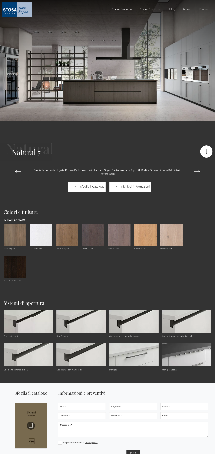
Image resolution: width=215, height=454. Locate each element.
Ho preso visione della (80, 442)
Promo (187, 9)
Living (171, 9)
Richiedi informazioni (130, 187)
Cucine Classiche (150, 9)
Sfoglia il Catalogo (87, 187)
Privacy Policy (91, 442)
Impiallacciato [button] (14, 220)
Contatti (204, 9)
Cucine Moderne (122, 9)
